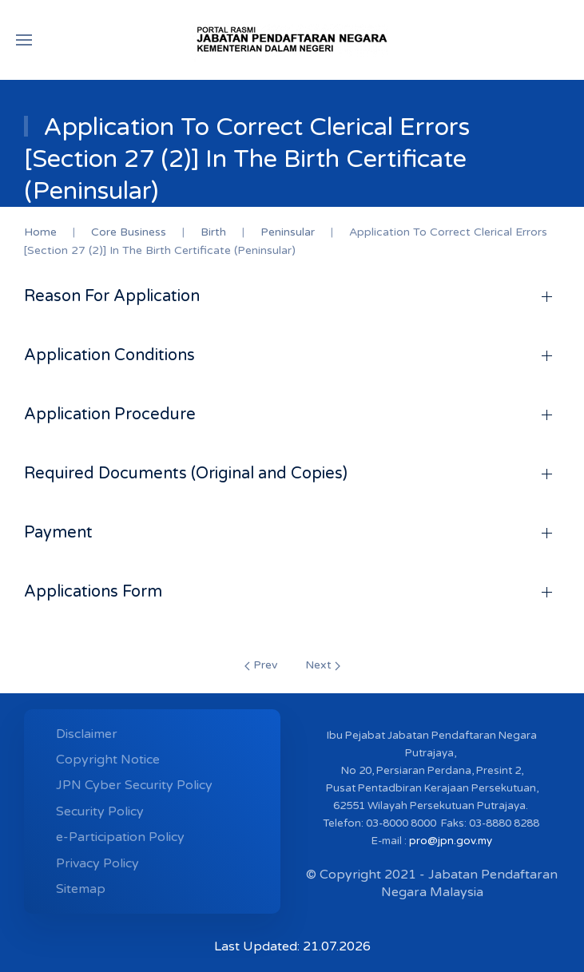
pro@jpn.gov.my (450, 841)
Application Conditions (109, 355)
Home (40, 232)
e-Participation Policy (120, 837)
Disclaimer (86, 734)
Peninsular (287, 232)
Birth (213, 232)
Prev (260, 665)
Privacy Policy (97, 863)
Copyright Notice (108, 760)
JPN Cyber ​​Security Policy (134, 785)
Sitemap (80, 889)
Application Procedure (110, 414)
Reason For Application (112, 296)
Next (322, 665)
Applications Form (93, 591)
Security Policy (100, 811)
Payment (58, 532)
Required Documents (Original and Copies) (186, 473)
